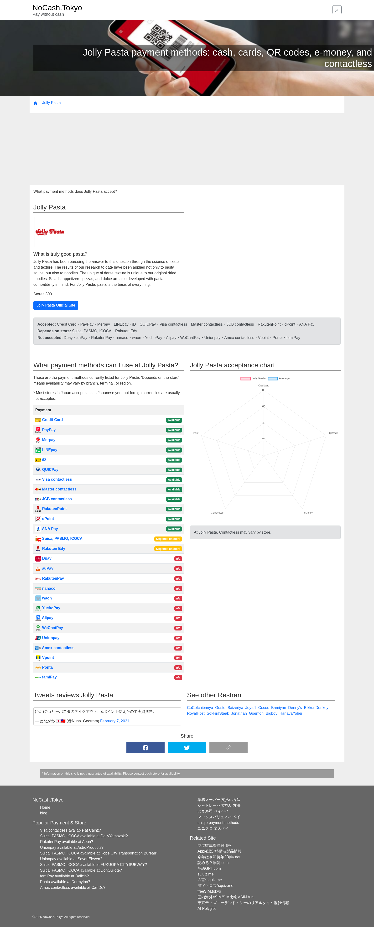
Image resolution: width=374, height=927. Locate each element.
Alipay (44, 618)
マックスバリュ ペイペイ (218, 817)
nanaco (45, 588)
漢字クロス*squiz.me (215, 886)
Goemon (256, 713)
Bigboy (271, 713)
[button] (145, 747)
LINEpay (46, 450)
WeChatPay (49, 628)
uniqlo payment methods (218, 823)
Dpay (43, 558)
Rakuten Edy (50, 549)
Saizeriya (235, 708)
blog (43, 813)
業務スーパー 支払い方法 (218, 800)
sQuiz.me (205, 874)
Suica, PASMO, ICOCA (59, 538)
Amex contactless (54, 648)
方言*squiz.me (209, 880)
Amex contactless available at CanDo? (72, 887)
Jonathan (239, 713)
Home (45, 807)
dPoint (44, 519)
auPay (44, 568)
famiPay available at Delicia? (64, 876)
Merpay (45, 440)
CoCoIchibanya (200, 708)
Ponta (44, 667)
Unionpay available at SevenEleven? (71, 859)
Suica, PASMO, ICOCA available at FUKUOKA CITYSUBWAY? (93, 865)
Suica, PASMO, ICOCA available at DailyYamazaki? (84, 836)
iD (40, 460)
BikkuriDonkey (316, 708)
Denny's (295, 708)
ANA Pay (46, 529)
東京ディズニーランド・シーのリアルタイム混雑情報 (243, 903)
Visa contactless (53, 479)
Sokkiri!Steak (218, 713)
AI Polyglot (206, 908)
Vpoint (44, 658)
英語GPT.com (209, 868)
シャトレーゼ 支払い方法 (218, 805)
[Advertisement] (187, 149)
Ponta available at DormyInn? (65, 882)
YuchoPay (47, 608)
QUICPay (46, 470)
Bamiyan (278, 708)
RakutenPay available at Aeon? (66, 842)
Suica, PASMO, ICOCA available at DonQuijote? (81, 870)
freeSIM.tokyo (209, 891)
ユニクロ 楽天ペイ (213, 828)
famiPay (46, 677)
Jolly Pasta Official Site (55, 305)
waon (43, 598)
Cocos (263, 708)
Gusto (220, 708)
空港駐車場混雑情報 (214, 846)
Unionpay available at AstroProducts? (72, 847)
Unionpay (47, 638)
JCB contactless (53, 499)
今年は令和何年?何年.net (218, 857)
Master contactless (56, 489)
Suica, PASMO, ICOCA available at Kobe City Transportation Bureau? (99, 853)
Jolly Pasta (51, 103)
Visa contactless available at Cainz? (70, 830)
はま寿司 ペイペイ (213, 811)
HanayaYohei (291, 713)
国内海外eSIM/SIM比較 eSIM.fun (225, 897)
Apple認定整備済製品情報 (219, 851)
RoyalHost (196, 713)
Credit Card (49, 420)
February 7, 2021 (114, 721)
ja (337, 10)
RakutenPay (49, 578)
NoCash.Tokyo (53, 917)
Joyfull (250, 708)
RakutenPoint (51, 509)
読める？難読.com (213, 863)
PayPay (45, 430)
